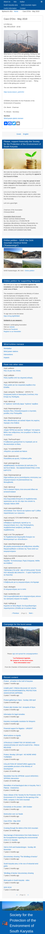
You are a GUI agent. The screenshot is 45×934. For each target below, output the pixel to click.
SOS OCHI (8, 887)
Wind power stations (11, 351)
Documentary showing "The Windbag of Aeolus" (21, 856)
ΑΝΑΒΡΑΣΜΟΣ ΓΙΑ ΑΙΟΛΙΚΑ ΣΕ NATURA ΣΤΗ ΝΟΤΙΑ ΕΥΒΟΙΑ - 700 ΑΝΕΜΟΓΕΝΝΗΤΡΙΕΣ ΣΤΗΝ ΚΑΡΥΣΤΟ (22, 468)
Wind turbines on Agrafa (12, 735)
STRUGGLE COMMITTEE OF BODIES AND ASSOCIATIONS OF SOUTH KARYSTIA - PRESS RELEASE (21, 745)
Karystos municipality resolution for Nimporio (19, 721)
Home (16, 11)
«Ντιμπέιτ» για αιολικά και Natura (15, 451)
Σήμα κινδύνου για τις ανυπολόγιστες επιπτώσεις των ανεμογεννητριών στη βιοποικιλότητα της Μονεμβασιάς (22, 479)
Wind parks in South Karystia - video (16, 880)
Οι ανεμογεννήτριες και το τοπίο (15, 589)
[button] (41, 1)
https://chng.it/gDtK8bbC (12, 316)
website (12, 327)
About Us (7, 2)
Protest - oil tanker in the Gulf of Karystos (18, 681)
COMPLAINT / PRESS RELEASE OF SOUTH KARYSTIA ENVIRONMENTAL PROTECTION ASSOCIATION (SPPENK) (20, 690)
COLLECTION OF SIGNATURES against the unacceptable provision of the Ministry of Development (20, 766)
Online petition (29, 270)
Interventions (8, 354)
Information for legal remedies (14, 714)
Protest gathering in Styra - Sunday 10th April (20, 700)
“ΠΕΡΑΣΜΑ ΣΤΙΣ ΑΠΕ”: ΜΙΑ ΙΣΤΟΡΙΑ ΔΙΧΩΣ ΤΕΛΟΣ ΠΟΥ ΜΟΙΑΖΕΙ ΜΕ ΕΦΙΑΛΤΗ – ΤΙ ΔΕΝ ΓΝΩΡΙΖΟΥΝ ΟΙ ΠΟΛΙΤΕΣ (22, 572)
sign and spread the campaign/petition (25, 654)
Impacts (6, 357)
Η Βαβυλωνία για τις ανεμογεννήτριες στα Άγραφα (21, 582)
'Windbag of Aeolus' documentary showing (19, 873)
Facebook (14, 329)
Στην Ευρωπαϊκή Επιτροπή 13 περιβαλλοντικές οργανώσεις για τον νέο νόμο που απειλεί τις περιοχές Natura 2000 (20, 501)
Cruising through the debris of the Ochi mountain (21, 828)
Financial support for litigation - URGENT (18, 728)
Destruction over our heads (13, 814)
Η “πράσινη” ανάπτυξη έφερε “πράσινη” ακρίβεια (21, 404)
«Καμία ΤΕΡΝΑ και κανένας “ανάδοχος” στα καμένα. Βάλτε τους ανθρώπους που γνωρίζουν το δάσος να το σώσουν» (22, 432)
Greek (19, 134)
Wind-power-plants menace (13, 118)
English (25, 134)
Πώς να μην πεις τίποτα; (12, 371)
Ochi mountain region (28, 5)
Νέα (15, 2)
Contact (22, 8)
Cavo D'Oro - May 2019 (12, 821)
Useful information (10, 8)
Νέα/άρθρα (7, 348)
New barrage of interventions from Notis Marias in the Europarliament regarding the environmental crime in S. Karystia (21, 837)
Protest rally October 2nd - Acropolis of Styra (19, 707)
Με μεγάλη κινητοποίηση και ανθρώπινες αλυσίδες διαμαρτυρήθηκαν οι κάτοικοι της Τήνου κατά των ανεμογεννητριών (21, 548)
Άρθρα (22, 2)
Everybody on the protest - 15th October (18, 807)
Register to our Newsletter (12, 331)
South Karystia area (11, 5)
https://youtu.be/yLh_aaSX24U (14, 92)
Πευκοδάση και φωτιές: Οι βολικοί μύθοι (18, 458)
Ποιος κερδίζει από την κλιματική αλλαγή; (18, 378)
